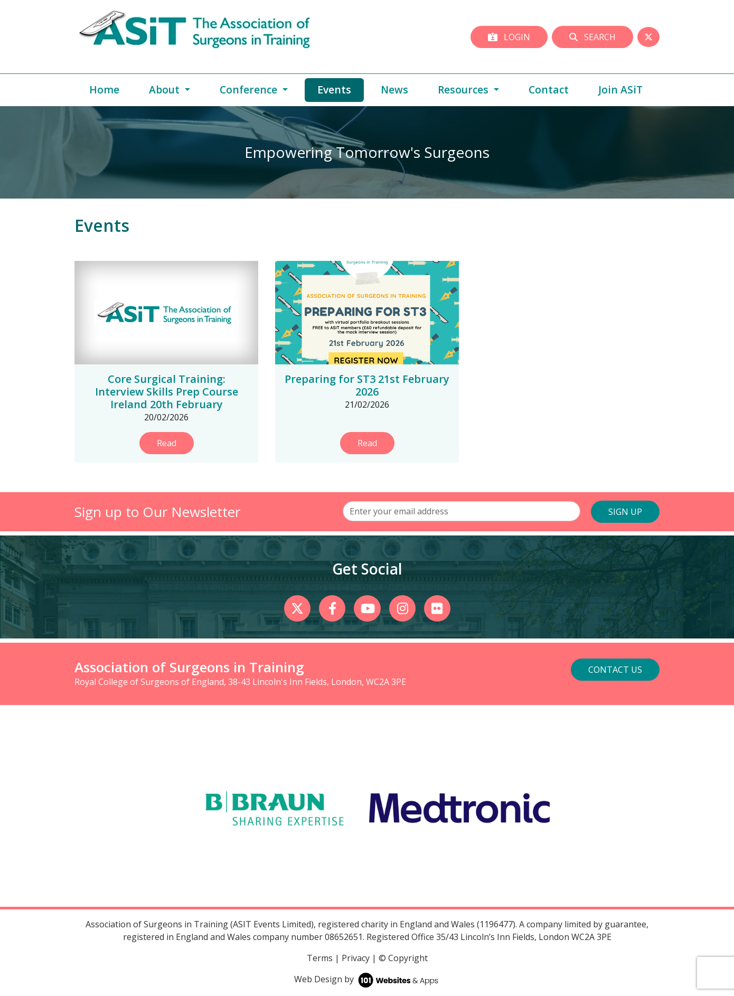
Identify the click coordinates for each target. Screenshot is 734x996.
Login (509, 37)
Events (340, 89)
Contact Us (615, 669)
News (394, 89)
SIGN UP (625, 512)
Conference (250, 89)
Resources (464, 89)
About (165, 89)
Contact (549, 89)
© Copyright (403, 958)
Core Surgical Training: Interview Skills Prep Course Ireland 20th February (166, 391)
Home (104, 89)
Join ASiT (620, 89)
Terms (320, 958)
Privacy (356, 958)
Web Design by (367, 979)
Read (166, 443)
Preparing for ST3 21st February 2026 (367, 385)
